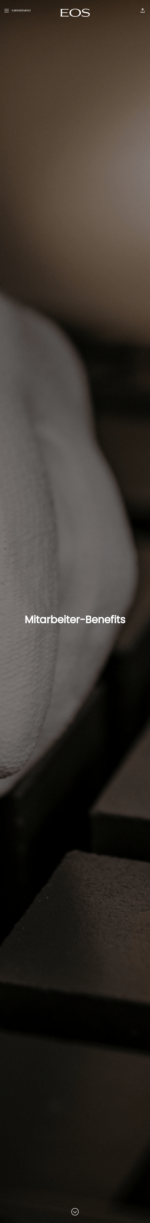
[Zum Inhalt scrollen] (75, 1212)
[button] (143, 11)
